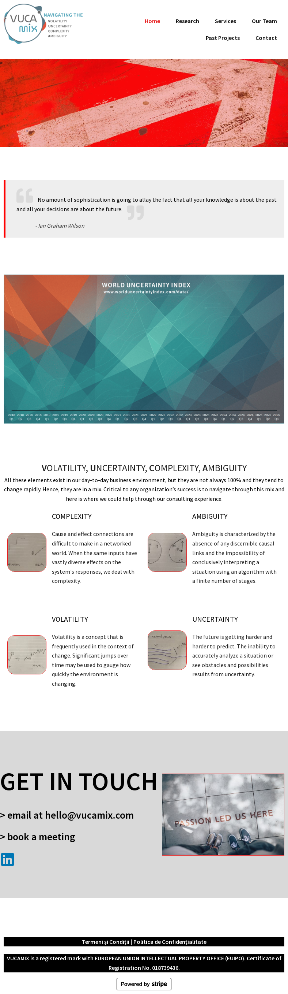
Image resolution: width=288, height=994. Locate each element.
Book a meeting (41, 836)
